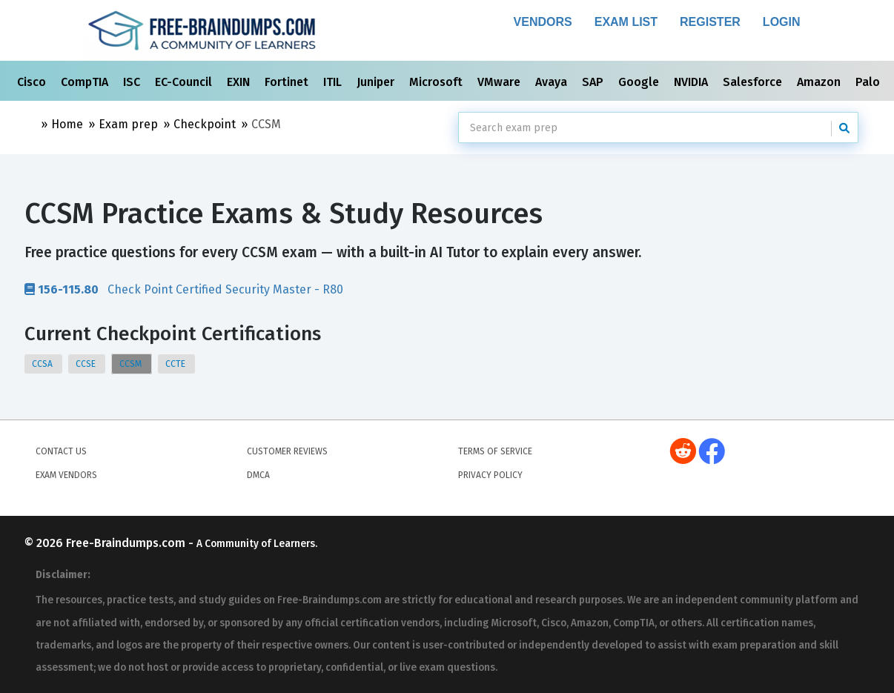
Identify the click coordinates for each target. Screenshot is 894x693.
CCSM (131, 364)
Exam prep (128, 124)
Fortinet (288, 82)
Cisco (33, 82)
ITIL (334, 82)
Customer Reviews (287, 451)
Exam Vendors (66, 475)
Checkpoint (204, 124)
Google (640, 82)
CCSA (43, 364)
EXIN (240, 82)
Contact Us (61, 451)
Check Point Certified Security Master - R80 (183, 289)
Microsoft (437, 82)
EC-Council (185, 82)
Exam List (626, 22)
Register (710, 22)
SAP (594, 82)
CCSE (87, 364)
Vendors (543, 22)
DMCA (258, 475)
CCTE (176, 364)
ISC (133, 82)
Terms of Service (495, 451)
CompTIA (86, 82)
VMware (500, 82)
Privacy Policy (490, 475)
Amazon (820, 82)
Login (782, 22)
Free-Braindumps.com (127, 543)
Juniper (377, 82)
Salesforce (754, 82)
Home (67, 124)
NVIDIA (692, 82)
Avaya (552, 82)
